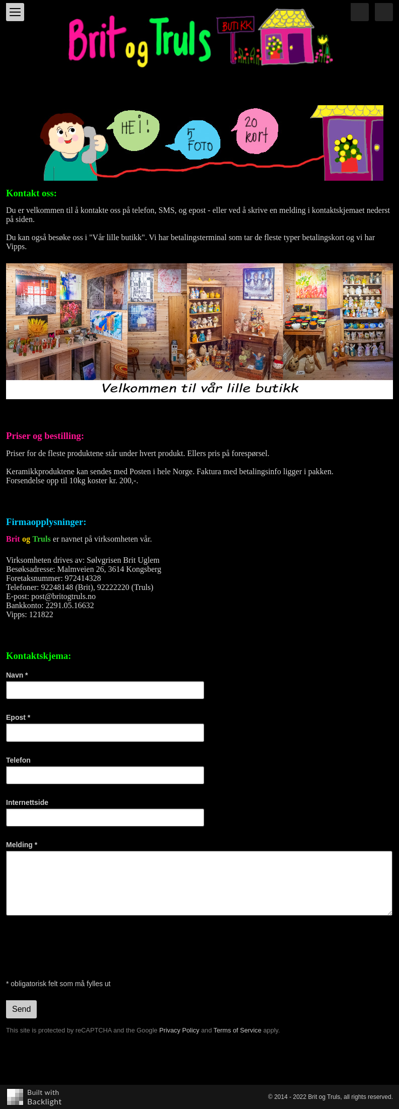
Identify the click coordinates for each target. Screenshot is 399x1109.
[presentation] (82, 947)
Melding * (21, 845)
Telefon (18, 760)
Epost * (18, 717)
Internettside (27, 802)
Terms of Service (237, 1030)
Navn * (17, 675)
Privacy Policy (179, 1030)
